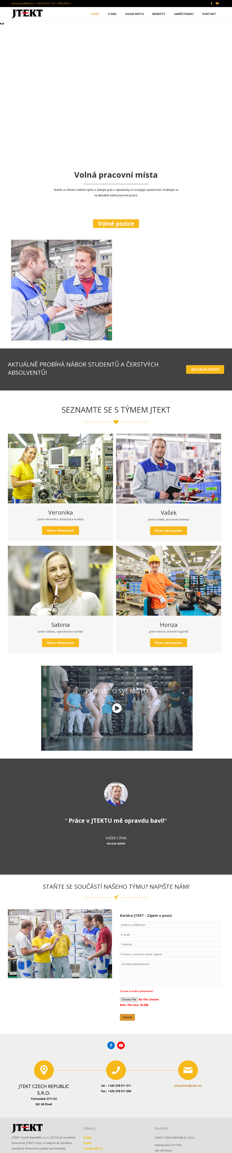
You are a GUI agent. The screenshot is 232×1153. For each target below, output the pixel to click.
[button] (116, 223)
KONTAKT (209, 14)
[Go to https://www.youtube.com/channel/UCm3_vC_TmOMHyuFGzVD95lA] (121, 1052)
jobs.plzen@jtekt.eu (188, 1092)
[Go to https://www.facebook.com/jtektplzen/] (111, 1052)
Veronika (60, 512)
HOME (95, 14)
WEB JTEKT (64, 3)
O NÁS (112, 14)
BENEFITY (158, 14)
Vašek (169, 512)
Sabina (60, 625)
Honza (168, 625)
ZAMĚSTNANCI (184, 14)
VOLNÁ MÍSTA (134, 14)
